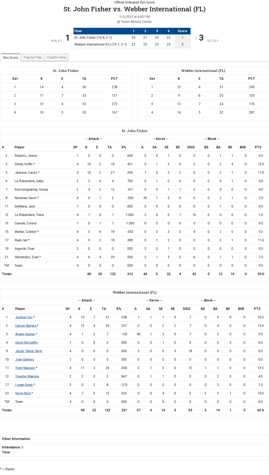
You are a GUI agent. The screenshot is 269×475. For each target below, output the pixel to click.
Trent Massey (25, 368)
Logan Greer (24, 385)
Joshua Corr (24, 317)
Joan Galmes (24, 359)
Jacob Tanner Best (28, 351)
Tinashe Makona (27, 376)
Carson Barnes (26, 326)
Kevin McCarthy (26, 343)
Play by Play (33, 57)
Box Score (10, 58)
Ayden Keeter (25, 334)
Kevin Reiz (23, 393)
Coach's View (56, 57)
